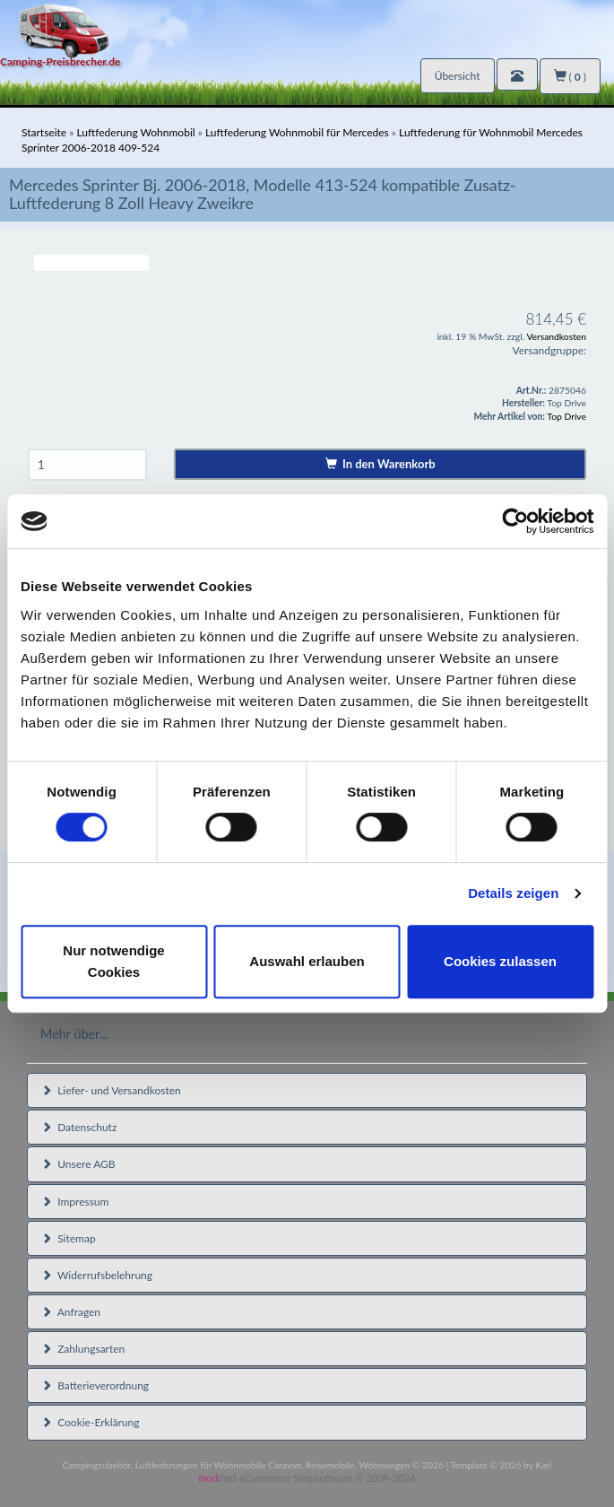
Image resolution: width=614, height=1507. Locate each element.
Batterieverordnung (95, 1385)
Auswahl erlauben (306, 961)
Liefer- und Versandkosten (111, 1090)
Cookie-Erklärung (90, 1422)
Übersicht (457, 76)
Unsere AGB (78, 1164)
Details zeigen (513, 893)
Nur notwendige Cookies (113, 961)
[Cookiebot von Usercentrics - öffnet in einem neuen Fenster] (515, 521)
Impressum (74, 1201)
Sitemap (68, 1238)
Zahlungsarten (83, 1348)
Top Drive (566, 416)
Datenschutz (79, 1127)
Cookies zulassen (500, 961)
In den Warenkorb (380, 464)
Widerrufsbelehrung (96, 1275)
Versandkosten (556, 336)
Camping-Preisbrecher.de (60, 61)
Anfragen (70, 1312)
